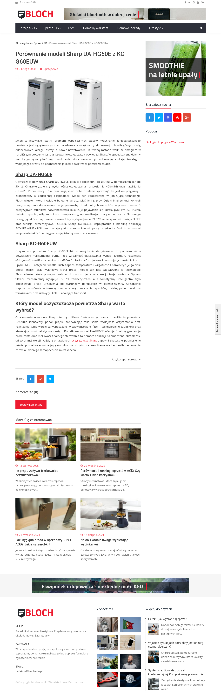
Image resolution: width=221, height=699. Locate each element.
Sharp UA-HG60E (34, 174)
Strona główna (23, 43)
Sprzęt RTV (51, 28)
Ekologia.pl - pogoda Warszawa (165, 142)
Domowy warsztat (95, 28)
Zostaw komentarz (31, 404)
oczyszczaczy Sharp (84, 340)
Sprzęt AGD (27, 28)
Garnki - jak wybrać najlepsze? (167, 618)
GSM (71, 28)
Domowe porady (128, 28)
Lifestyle (155, 28)
